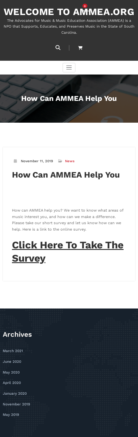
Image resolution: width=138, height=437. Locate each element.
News (70, 161)
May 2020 (11, 368)
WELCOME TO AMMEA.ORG (69, 11)
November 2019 (16, 399)
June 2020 (12, 358)
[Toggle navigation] (69, 67)
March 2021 (12, 348)
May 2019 (11, 410)
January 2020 (14, 389)
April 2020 (12, 379)
